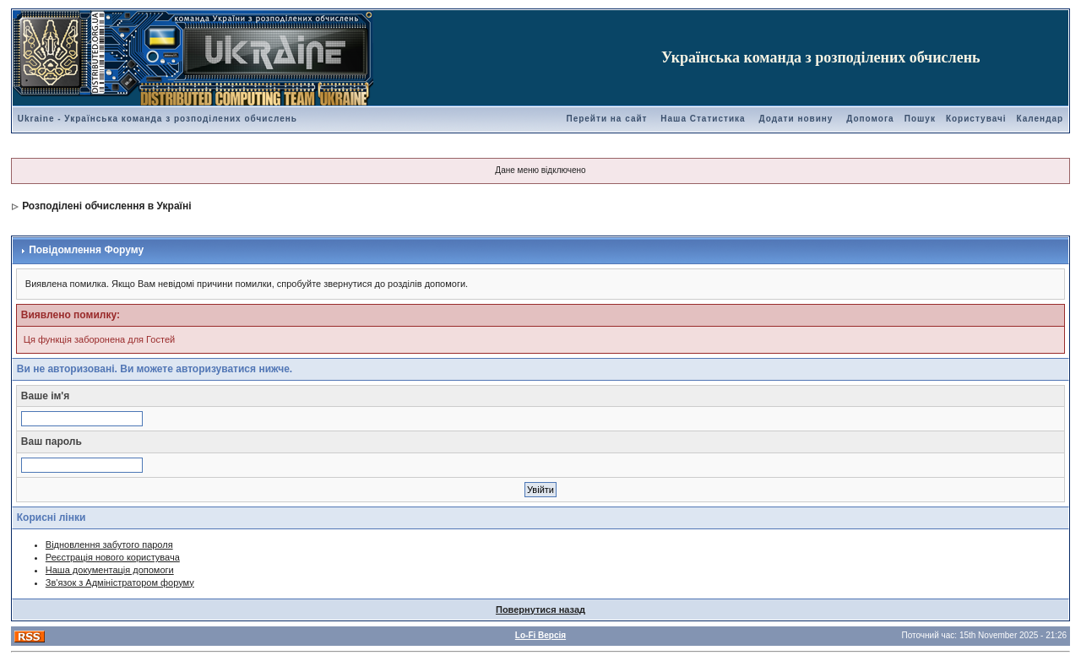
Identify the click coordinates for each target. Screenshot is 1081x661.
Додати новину (795, 118)
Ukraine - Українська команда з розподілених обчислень (157, 118)
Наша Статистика (702, 118)
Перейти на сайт (606, 118)
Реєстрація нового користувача (113, 557)
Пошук (920, 118)
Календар (1040, 118)
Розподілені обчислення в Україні (106, 206)
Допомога (870, 118)
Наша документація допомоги (110, 570)
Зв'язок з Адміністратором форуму (120, 582)
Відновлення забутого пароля (109, 544)
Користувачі (976, 118)
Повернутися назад (540, 609)
